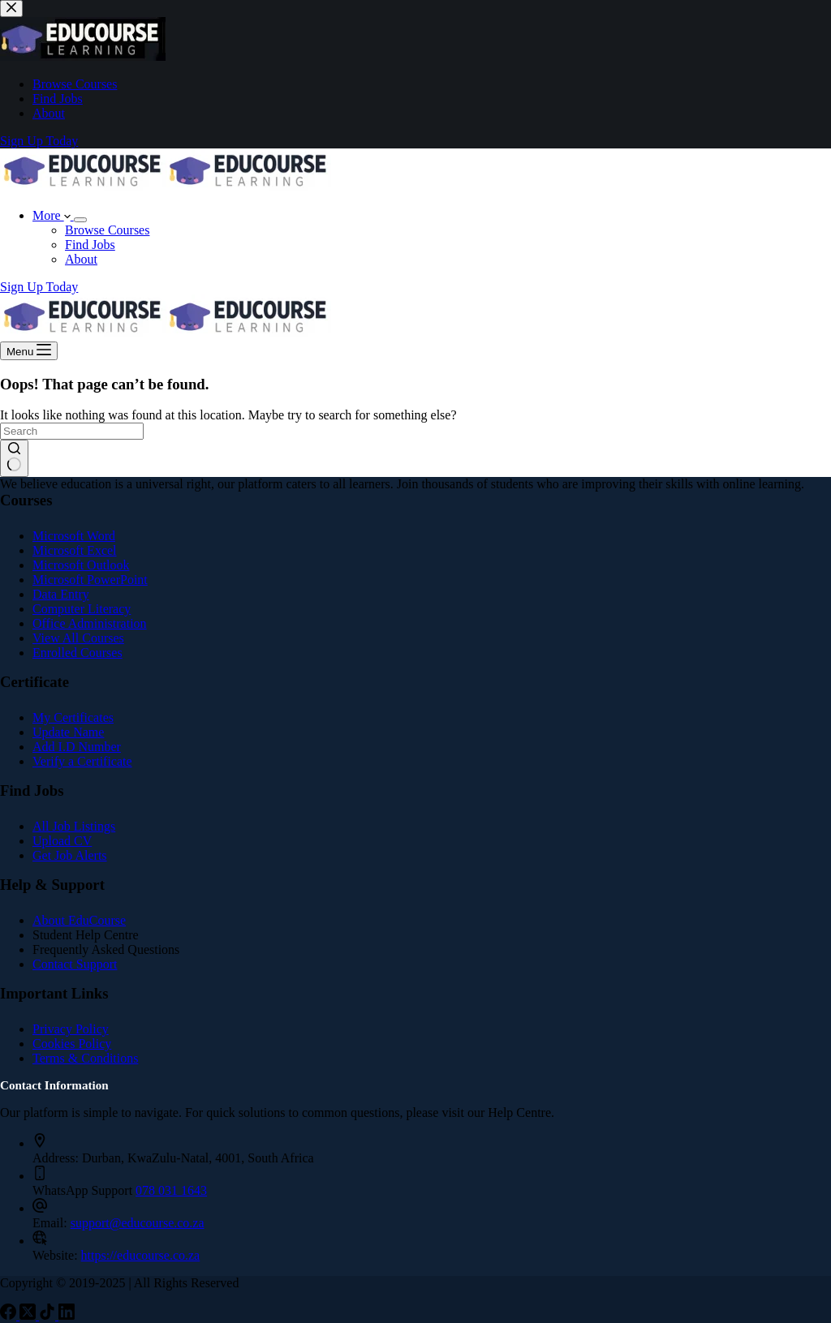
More (53, 215)
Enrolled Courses (77, 652)
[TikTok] (48, 1315)
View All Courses (78, 638)
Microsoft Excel (74, 550)
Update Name (68, 732)
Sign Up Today (39, 287)
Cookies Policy (71, 1043)
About (81, 259)
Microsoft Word (73, 536)
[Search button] (14, 458)
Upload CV (62, 841)
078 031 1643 (171, 1190)
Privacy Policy (70, 1029)
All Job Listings (73, 826)
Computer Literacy (81, 609)
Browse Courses (107, 230)
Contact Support (74, 964)
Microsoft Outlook (81, 565)
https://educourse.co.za (140, 1255)
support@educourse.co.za (138, 1223)
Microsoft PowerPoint (90, 579)
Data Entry (60, 594)
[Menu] (29, 350)
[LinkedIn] (66, 1315)
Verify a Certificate (82, 761)
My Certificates (73, 717)
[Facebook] (9, 1315)
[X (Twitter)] (29, 1315)
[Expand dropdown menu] (80, 219)
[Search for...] (72, 431)
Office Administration (89, 623)
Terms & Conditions (85, 1058)
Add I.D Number (76, 747)
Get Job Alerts (69, 855)
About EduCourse (79, 920)
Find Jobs (90, 244)
